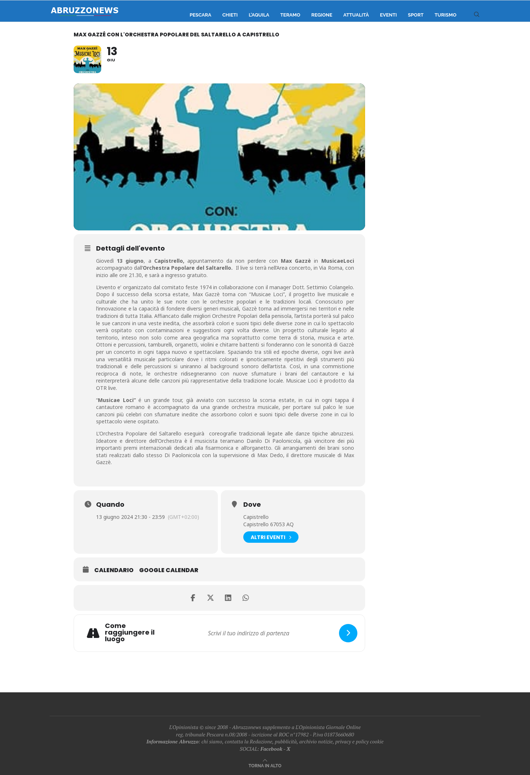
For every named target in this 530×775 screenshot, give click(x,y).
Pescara (200, 15)
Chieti (230, 15)
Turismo (445, 15)
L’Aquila (259, 15)
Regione (321, 15)
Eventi (388, 15)
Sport (416, 15)
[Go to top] (264, 765)
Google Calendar (168, 570)
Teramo (290, 15)
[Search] (476, 15)
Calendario (114, 570)
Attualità (356, 15)
